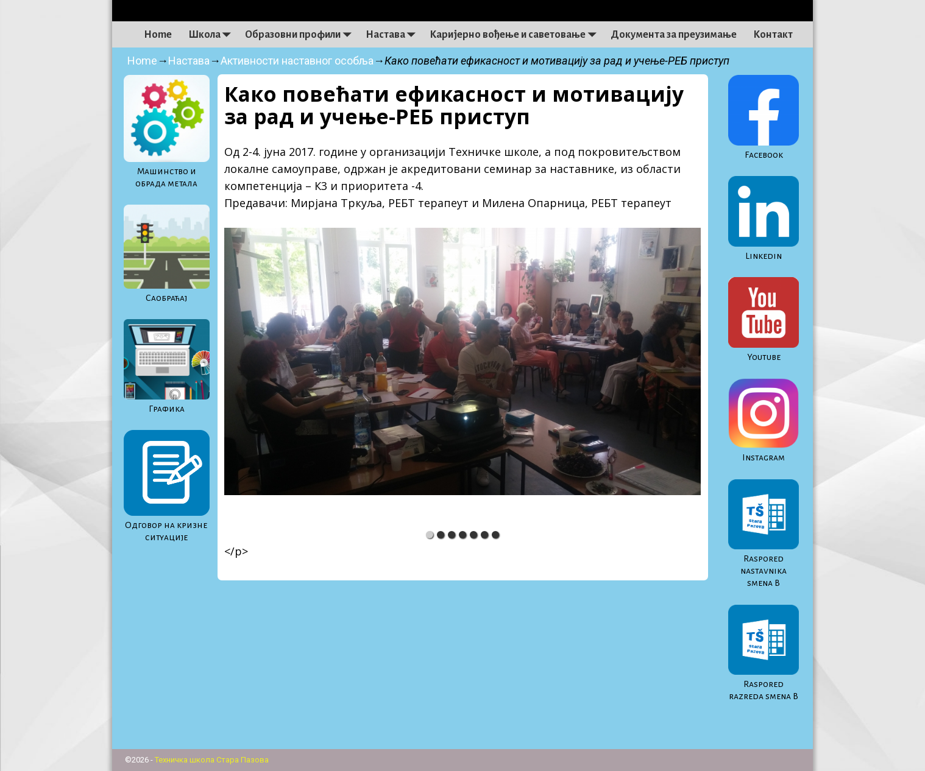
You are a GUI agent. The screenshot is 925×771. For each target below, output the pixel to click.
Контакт (773, 34)
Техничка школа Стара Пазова (212, 759)
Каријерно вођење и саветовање (516, 35)
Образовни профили (301, 35)
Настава (394, 35)
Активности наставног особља (297, 60)
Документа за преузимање (674, 34)
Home (158, 34)
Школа (212, 35)
